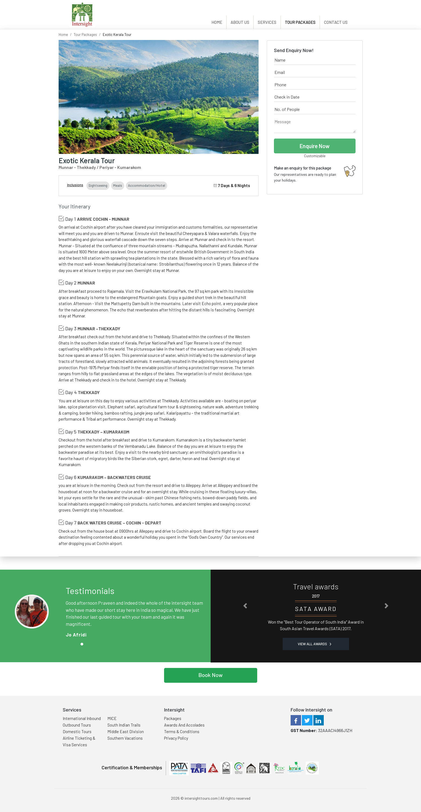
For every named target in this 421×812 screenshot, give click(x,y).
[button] (245, 605)
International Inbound (82, 718)
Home (216, 22)
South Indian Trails (124, 724)
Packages (172, 718)
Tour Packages (300, 22)
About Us (240, 22)
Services (267, 22)
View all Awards (314, 644)
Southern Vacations (125, 738)
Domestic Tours (77, 731)
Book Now (210, 675)
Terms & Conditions (181, 731)
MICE (112, 718)
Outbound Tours (77, 724)
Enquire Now (315, 146)
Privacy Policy (176, 738)
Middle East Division (125, 731)
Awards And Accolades (184, 724)
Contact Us (336, 22)
